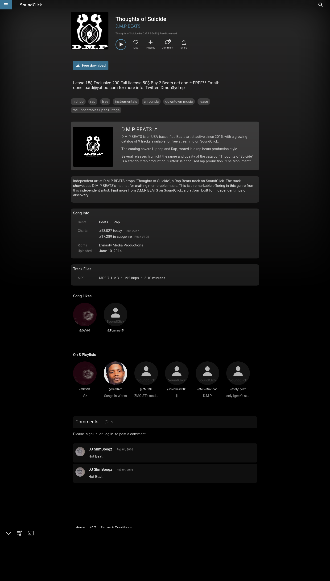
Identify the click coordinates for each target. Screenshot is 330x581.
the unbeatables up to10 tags (96, 110)
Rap (117, 222)
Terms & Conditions (116, 527)
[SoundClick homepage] (31, 4)
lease (203, 101)
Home (80, 527)
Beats (103, 222)
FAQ (93, 527)
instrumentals (126, 101)
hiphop (78, 101)
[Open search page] (325, 4)
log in (108, 434)
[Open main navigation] (6, 4)
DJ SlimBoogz (100, 449)
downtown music (179, 101)
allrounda (151, 101)
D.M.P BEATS (128, 26)
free (105, 101)
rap (92, 101)
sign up (92, 434)
